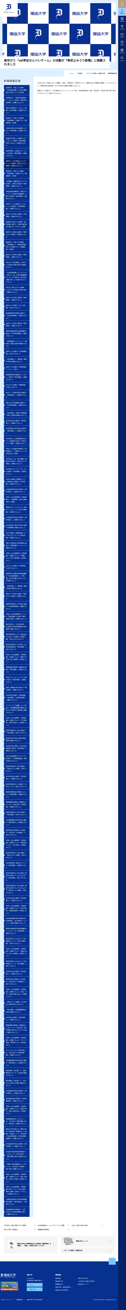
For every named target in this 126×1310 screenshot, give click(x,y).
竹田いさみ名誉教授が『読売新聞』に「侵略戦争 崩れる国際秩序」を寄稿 (16, 499)
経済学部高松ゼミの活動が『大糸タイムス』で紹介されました (16, 785)
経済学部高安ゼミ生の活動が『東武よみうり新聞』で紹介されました (16, 768)
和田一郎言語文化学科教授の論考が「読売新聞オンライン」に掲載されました (16, 545)
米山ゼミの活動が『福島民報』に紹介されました (16, 386)
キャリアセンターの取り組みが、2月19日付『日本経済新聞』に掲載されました (15, 1052)
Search (122, 60)
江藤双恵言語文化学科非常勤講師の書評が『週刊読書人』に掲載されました (16, 1201)
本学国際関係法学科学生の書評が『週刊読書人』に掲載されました (16, 822)
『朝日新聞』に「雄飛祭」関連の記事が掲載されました (16, 587)
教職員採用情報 (43, 1229)
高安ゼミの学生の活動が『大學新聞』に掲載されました (16, 215)
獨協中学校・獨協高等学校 (63, 1287)
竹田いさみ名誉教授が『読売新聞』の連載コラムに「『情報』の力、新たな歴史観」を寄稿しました (16, 556)
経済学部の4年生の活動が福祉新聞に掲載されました (16, 739)
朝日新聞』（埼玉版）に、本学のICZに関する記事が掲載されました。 (16, 1083)
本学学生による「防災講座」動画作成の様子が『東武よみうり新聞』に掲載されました (16, 461)
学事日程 (122, 21)
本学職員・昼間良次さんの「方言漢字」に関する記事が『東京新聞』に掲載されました (16, 183)
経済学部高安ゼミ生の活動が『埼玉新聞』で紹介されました (16, 731)
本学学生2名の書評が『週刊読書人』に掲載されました (16, 777)
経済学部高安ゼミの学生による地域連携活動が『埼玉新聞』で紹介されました (16, 646)
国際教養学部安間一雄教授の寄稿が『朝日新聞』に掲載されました (16, 669)
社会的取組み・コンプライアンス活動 (51, 1225)
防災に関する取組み (11, 1229)
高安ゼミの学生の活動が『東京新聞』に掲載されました (16, 299)
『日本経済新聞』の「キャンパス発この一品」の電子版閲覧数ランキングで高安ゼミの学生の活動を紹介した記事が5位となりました (16, 277)
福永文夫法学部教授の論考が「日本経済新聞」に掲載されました (16, 405)
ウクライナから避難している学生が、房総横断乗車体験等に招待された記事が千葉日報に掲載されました (16, 708)
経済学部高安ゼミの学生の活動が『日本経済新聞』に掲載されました (16, 606)
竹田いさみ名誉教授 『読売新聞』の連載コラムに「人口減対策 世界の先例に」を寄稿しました (16, 721)
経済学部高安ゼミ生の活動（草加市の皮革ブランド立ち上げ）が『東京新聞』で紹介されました (16, 876)
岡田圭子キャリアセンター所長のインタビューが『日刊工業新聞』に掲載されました (16, 509)
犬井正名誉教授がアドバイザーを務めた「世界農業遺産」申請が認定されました (16, 758)
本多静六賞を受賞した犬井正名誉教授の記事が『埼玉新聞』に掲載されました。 (16, 748)
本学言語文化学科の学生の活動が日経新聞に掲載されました (16, 526)
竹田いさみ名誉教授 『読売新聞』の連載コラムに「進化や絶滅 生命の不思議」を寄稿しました (16, 1177)
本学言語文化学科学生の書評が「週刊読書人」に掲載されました (16, 430)
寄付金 (122, 45)
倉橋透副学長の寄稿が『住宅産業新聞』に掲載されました (16, 1099)
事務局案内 (19, 1300)
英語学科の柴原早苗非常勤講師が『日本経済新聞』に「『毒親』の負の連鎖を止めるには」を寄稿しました (16, 577)
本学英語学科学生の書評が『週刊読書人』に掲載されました (16, 490)
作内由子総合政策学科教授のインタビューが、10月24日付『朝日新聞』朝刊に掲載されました (16, 1155)
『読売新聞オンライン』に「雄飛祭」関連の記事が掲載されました (16, 343)
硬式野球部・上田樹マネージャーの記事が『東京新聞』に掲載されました (16, 153)
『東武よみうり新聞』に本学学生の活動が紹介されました (16, 1003)
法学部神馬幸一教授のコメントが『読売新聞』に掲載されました (16, 865)
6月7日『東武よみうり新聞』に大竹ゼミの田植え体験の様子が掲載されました (16, 289)
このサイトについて (6, 1300)
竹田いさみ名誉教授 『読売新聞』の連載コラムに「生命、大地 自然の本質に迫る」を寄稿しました (16, 992)
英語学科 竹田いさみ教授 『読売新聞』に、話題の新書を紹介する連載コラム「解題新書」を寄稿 (16, 245)
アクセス (31, 1285)
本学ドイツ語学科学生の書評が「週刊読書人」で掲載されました (16, 395)
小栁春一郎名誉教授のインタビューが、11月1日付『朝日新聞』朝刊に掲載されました (16, 1166)
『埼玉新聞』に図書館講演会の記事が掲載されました (16, 1011)
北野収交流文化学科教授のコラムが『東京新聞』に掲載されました (16, 130)
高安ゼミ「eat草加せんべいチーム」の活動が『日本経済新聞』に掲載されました (16, 206)
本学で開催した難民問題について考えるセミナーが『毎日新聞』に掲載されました (16, 535)
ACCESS (122, 29)
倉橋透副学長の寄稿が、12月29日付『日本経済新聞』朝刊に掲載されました (15, 1211)
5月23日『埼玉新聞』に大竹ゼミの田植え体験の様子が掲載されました (16, 264)
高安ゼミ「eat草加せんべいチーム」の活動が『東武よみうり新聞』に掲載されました (16, 163)
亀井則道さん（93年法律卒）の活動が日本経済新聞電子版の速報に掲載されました (16, 626)
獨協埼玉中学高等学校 (61, 1290)
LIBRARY (122, 37)
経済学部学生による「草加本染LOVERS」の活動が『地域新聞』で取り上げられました (16, 636)
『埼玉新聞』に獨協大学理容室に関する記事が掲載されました (16, 414)
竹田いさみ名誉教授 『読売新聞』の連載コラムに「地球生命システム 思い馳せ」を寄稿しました (16, 843)
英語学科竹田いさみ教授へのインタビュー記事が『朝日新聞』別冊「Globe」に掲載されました (16, 141)
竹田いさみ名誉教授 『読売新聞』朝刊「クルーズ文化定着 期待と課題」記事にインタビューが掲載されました (16, 1190)
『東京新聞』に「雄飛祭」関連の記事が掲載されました (16, 360)
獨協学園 (57, 1278)
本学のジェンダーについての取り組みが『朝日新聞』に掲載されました (16, 679)
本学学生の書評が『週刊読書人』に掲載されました (15, 1018)
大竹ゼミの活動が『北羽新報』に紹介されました (16, 567)
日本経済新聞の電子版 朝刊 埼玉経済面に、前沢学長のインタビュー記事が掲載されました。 (16, 920)
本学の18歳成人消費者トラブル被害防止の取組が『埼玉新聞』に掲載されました (15, 481)
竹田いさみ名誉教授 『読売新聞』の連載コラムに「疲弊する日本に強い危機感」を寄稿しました (16, 658)
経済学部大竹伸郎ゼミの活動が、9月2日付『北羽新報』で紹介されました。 (15, 832)
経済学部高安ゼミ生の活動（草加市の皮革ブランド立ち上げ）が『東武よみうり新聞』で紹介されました (16, 889)
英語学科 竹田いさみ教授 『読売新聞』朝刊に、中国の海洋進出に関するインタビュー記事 (16, 224)
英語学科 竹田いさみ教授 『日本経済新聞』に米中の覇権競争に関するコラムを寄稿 (16, 90)
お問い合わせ (32, 1289)
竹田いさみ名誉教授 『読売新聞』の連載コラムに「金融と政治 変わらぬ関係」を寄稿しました (16, 952)
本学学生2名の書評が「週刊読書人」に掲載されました (16, 422)
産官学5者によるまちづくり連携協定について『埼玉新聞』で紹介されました (16, 963)
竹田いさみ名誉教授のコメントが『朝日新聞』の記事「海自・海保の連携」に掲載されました (16, 616)
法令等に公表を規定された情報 (15, 1225)
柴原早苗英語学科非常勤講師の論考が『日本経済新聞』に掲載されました (16, 333)
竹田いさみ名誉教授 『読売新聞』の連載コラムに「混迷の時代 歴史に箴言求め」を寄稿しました (16, 1109)
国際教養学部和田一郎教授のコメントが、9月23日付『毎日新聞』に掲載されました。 (16, 804)
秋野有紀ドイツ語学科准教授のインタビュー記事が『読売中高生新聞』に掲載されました (16, 100)
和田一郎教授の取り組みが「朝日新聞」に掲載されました (16, 688)
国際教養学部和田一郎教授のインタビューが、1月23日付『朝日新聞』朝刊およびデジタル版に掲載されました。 (16, 1028)
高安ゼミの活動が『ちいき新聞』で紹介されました (15, 306)
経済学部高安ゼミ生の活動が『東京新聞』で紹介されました (16, 813)
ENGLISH (122, 53)
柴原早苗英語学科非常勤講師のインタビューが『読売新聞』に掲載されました (16, 930)
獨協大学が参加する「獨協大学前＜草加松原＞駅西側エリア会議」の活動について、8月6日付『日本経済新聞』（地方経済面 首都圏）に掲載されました (16, 1133)
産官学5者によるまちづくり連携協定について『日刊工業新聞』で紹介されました (16, 941)
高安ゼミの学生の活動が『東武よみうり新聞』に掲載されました (16, 234)
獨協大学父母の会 (83, 1278)
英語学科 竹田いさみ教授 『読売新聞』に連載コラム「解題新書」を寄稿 (16, 120)
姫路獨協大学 (59, 1284)
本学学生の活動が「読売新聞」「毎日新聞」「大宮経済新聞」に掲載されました (16, 697)
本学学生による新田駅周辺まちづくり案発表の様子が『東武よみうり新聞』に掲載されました (16, 441)
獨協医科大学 (59, 1281)
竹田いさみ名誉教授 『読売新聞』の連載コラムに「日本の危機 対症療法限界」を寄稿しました (16, 909)
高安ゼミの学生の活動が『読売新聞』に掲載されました (16, 256)
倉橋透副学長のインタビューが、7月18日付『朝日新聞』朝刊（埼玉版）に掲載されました (16, 1121)
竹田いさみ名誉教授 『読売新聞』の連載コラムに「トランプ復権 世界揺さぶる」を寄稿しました (16, 1041)
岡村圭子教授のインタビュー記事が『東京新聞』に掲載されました (16, 110)
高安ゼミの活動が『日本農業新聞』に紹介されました (16, 352)
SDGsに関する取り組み (80, 1225)
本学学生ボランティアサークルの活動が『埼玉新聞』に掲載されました (16, 471)
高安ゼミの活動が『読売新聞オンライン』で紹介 (16, 368)
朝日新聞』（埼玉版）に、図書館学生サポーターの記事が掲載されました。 (16, 1072)
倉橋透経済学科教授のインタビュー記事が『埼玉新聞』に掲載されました (16, 377)
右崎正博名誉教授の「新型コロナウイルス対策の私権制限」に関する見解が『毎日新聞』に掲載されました (16, 195)
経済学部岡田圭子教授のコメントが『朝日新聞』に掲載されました (16, 794)
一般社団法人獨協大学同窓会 (86, 1281)
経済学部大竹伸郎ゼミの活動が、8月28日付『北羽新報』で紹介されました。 (16, 981)
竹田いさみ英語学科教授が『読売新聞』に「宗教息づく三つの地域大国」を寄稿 (16, 451)
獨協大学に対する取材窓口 (34, 1300)
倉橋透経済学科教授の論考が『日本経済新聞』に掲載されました (16, 315)
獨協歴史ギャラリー (83, 1284)
